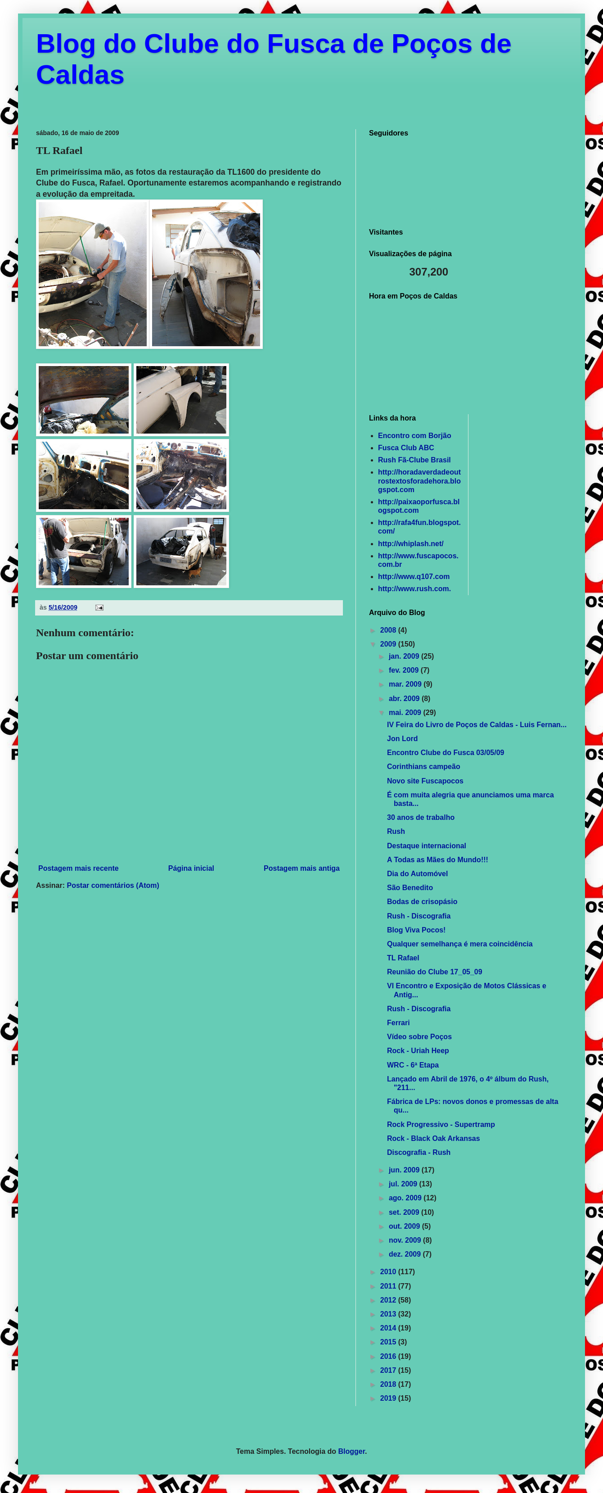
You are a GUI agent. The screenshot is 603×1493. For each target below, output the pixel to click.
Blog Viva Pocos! (416, 930)
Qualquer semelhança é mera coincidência (460, 944)
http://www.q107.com (414, 576)
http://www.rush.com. (414, 589)
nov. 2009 (406, 1240)
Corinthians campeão (423, 766)
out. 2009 (405, 1226)
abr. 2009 (405, 698)
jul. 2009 (404, 1184)
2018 (389, 1384)
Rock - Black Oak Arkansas (433, 1138)
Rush (396, 831)
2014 (389, 1328)
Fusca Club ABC (406, 448)
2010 (389, 1272)
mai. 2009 (406, 712)
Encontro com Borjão (414, 435)
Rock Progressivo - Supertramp (441, 1124)
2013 (389, 1314)
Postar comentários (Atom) (113, 885)
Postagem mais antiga (302, 868)
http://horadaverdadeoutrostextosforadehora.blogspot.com (419, 480)
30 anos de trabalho (420, 817)
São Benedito (410, 887)
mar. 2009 (406, 684)
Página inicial (191, 868)
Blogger (351, 1451)
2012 (389, 1300)
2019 (389, 1398)
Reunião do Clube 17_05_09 (434, 972)
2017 (389, 1370)
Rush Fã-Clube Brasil (414, 460)
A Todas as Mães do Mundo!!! (437, 860)
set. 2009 (405, 1212)
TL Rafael (403, 958)
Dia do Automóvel (417, 874)
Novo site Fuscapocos (425, 781)
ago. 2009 (406, 1198)
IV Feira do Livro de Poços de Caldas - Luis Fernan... (477, 724)
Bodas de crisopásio (422, 901)
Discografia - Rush (418, 1152)
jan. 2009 (405, 656)
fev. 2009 (405, 670)
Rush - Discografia (418, 916)
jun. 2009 (405, 1170)
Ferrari (398, 1023)
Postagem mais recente (78, 868)
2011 (389, 1286)
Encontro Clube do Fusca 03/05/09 (445, 752)
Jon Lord (402, 738)
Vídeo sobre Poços (419, 1037)
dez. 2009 (406, 1254)
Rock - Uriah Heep (418, 1050)
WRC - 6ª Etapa (413, 1065)
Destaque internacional (426, 846)
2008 (389, 630)
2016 (389, 1356)
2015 (389, 1342)
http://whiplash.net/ (411, 543)
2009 (389, 644)
